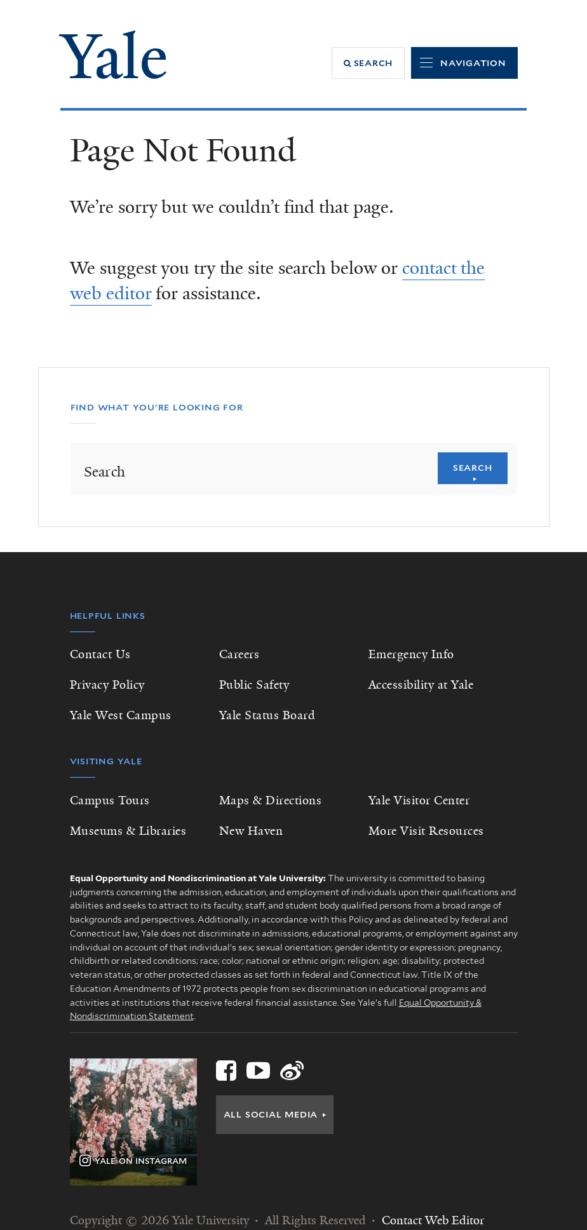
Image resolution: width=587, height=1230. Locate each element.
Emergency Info (411, 654)
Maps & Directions (270, 800)
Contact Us (100, 654)
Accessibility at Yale (421, 685)
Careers (239, 654)
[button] (368, 63)
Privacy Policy (107, 685)
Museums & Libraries (128, 831)
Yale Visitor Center (419, 800)
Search (472, 468)
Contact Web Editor (433, 1220)
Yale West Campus (121, 715)
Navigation (473, 63)
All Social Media (271, 1114)
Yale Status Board (267, 715)
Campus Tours (110, 800)
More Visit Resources (426, 831)
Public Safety (254, 685)
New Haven (251, 831)
